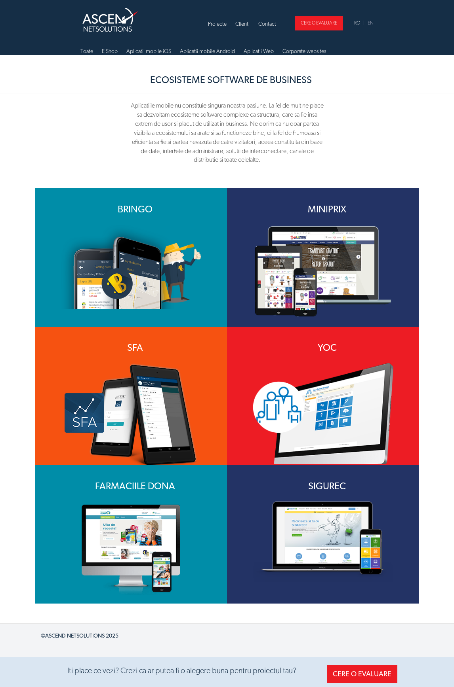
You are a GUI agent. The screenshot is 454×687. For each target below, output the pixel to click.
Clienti (242, 24)
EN (371, 23)
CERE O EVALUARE (319, 23)
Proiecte (217, 24)
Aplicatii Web (259, 51)
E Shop (110, 51)
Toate (86, 51)
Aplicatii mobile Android (207, 51)
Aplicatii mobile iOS (148, 51)
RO (357, 23)
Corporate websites (304, 51)
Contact (267, 24)
